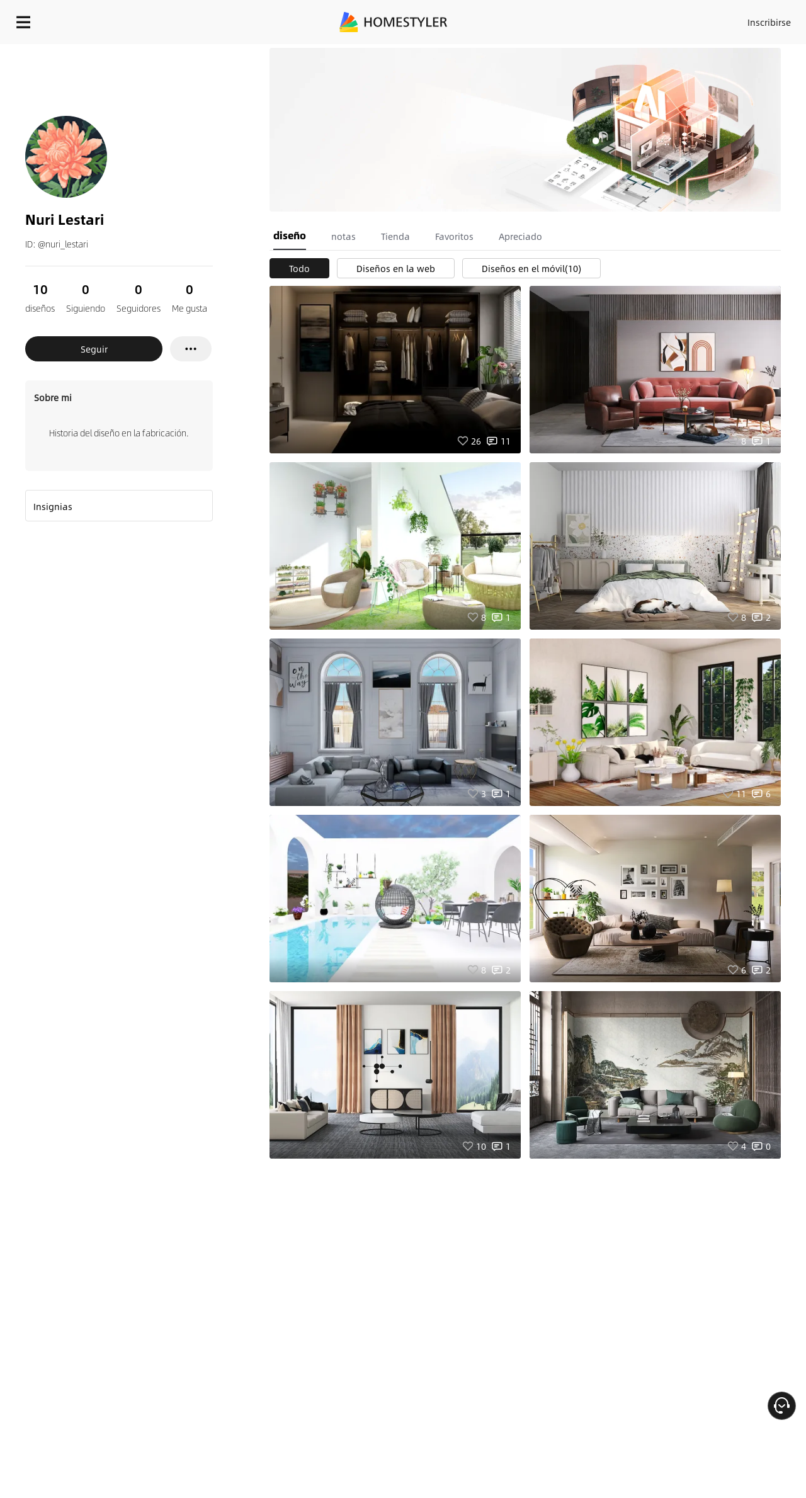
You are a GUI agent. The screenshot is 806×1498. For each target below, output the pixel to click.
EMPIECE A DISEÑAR (739, 19)
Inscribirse (610, 19)
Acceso (561, 19)
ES (655, 19)
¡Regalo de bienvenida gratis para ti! (511, 53)
